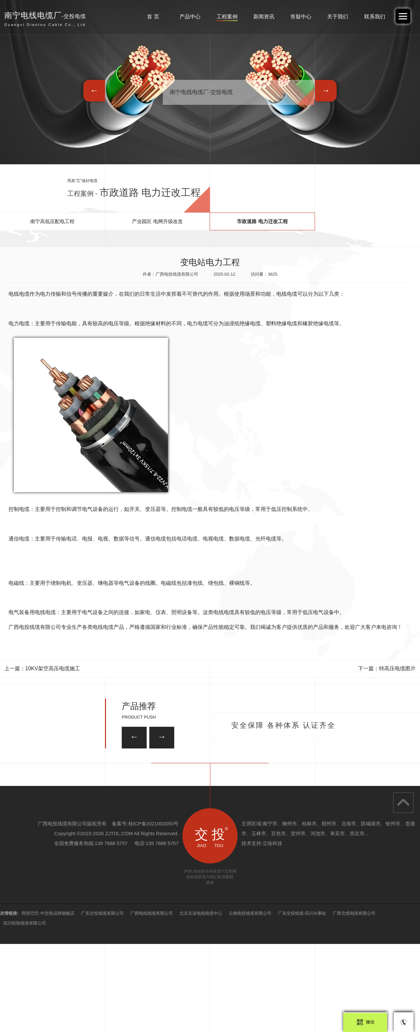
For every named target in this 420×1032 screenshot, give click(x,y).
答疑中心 (300, 16)
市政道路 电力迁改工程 (262, 221)
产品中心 (189, 16)
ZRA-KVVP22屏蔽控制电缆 (330, 803)
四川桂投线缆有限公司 (24, 1011)
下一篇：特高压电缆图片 (387, 668)
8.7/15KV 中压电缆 (89, 803)
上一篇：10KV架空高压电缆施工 (42, 668)
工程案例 (227, 16)
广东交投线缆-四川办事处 (302, 1001)
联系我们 (374, 16)
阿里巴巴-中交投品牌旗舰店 (48, 1001)
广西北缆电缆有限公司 (354, 1001)
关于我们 (337, 16)
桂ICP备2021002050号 (153, 911)
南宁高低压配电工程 (52, 221)
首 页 (153, 16)
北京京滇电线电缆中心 (200, 1001)
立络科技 (272, 931)
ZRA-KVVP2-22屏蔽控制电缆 (189, 768)
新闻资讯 (263, 16)
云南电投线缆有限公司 (250, 1001)
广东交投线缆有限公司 (102, 1001)
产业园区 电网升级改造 (157, 221)
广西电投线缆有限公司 (151, 1001)
